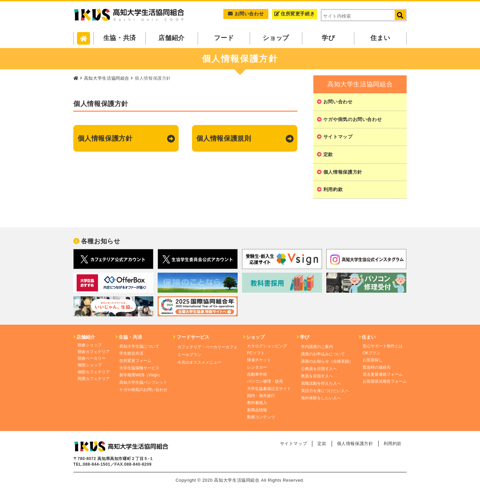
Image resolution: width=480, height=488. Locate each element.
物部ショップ (90, 365)
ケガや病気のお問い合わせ (352, 119)
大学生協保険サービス (139, 368)
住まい (380, 37)
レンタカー (257, 367)
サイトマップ (338, 136)
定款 (328, 154)
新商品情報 (257, 410)
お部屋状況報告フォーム (385, 381)
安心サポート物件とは (383, 346)
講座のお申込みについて (323, 354)
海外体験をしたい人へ (321, 398)
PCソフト (256, 353)
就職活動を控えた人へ (321, 383)
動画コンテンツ (261, 417)
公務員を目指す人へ (319, 368)
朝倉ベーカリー (92, 358)
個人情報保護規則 (223, 138)
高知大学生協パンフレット (143, 382)
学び (328, 37)
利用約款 (333, 189)
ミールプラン (189, 354)
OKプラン (371, 353)
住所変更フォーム (135, 360)
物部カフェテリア (94, 372)
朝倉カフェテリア (94, 351)
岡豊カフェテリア (94, 378)
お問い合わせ (246, 13)
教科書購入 (257, 402)
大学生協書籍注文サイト (269, 388)
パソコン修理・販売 (265, 381)
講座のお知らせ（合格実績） (327, 361)
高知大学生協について (139, 346)
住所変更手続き (294, 13)
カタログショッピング (267, 346)
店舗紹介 (172, 37)
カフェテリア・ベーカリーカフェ (207, 347)
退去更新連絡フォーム (383, 374)
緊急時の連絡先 (377, 367)
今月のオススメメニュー (199, 362)
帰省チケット (259, 360)
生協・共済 (119, 37)
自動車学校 (257, 374)
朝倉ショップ (90, 345)
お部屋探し (373, 360)
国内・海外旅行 (261, 395)
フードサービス (191, 337)
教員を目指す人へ (317, 376)
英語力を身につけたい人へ (325, 390)
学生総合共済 (131, 353)
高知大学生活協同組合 (106, 78)
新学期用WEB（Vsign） (140, 375)
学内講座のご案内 (317, 346)
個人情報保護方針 (105, 138)
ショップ (276, 37)
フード (224, 37)
